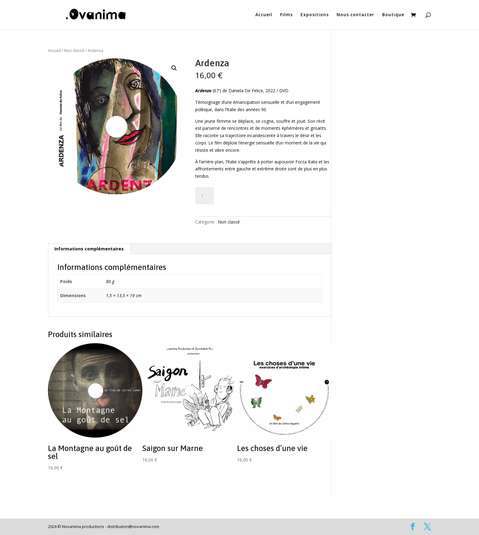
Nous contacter (355, 15)
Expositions (315, 15)
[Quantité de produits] (204, 195)
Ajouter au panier (249, 194)
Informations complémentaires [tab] (89, 249)
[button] (174, 68)
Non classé (74, 50)
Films (286, 15)
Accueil (263, 15)
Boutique (393, 15)
